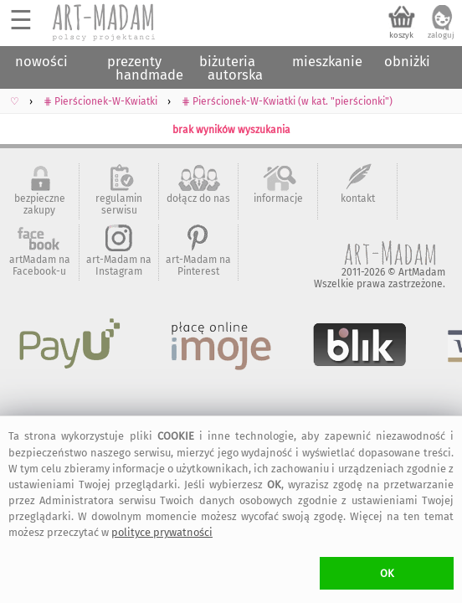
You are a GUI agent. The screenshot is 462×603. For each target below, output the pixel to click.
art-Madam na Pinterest (198, 265)
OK (387, 573)
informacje (278, 198)
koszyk (401, 35)
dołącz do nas (198, 198)
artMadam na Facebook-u (39, 265)
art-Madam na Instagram (118, 265)
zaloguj (441, 35)
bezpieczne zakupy (39, 204)
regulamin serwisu (118, 204)
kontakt (358, 198)
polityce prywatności (162, 532)
